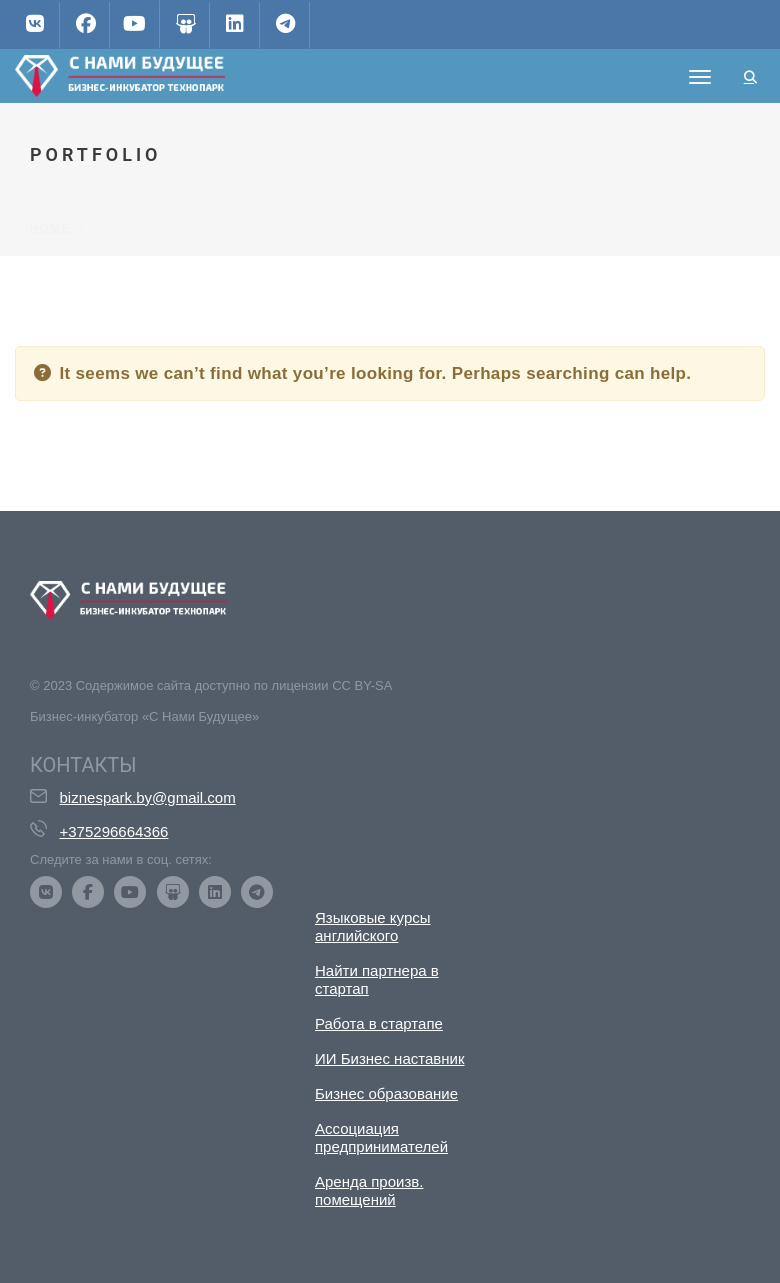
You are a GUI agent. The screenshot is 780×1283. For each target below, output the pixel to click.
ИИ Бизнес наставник (390, 1058)
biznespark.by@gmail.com (148, 797)
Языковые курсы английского (373, 926)
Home (50, 194)
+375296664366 (114, 831)
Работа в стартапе (379, 1023)
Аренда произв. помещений (369, 1190)
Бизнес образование (386, 1093)
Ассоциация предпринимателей (381, 1137)
